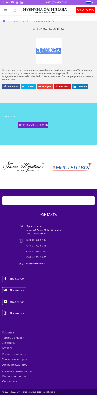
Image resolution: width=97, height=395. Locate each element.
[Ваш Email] (48, 116)
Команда (8, 332)
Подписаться (13, 279)
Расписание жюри (14, 376)
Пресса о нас (18, 20)
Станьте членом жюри (17, 371)
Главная (4, 21)
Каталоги (8, 348)
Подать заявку (85, 10)
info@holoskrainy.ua (35, 263)
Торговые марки (13, 337)
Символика (9, 381)
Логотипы (8, 342)
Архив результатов (14, 364)
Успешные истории (14, 359)
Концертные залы (14, 354)
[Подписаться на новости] (33, 125)
